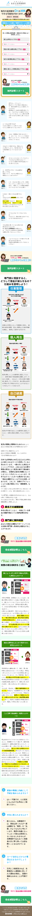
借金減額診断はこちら (16, 550)
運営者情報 (8, 913)
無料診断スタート (16, 91)
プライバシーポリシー (20, 913)
